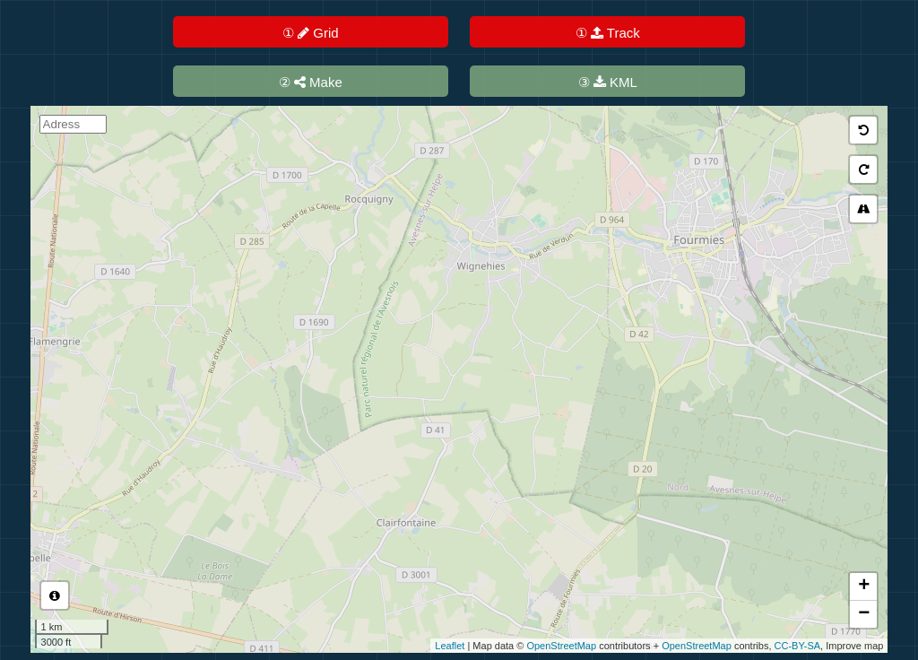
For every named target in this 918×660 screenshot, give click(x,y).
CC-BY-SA (798, 645)
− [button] (864, 614)
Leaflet (449, 645)
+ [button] (864, 586)
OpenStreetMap (561, 645)
